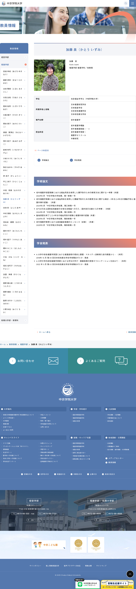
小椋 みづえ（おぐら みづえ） (12, 160)
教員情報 (14, 48)
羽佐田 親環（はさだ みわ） (13, 223)
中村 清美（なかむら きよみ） (12, 215)
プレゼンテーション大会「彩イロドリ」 (16, 446)
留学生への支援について (11, 455)
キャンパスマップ (46, 446)
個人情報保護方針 (52, 566)
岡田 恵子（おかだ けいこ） (12, 125)
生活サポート (7, 452)
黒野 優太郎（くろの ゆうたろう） (12, 284)
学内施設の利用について (48, 424)
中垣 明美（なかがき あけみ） (13, 191)
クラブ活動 (6, 443)
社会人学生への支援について (12, 458)
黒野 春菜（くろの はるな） (12, 293)
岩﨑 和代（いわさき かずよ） (12, 151)
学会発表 (77, 160)
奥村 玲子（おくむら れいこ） (12, 232)
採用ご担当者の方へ (79, 453)
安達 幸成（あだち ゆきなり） (12, 73)
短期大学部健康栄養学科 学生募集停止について (18, 415)
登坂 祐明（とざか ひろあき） (12, 107)
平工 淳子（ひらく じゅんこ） (12, 183)
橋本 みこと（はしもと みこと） (12, 249)
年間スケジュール (46, 443)
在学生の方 (44, 474)
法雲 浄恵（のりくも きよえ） (13, 276)
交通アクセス (7, 427)
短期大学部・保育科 (9, 320)
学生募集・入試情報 (113, 415)
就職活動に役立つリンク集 (81, 459)
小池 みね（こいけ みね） (13, 258)
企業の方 (93, 474)
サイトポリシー (35, 566)
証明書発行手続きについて (49, 461)
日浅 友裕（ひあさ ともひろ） (12, 99)
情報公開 (6, 424)
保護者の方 (61, 474)
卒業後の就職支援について (81, 456)
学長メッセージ (45, 415)
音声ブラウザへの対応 (72, 566)
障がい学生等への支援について (50, 455)
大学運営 (6, 421)
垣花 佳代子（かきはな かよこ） (12, 267)
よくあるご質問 (8, 430)
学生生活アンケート (9, 461)
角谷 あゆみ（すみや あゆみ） (12, 168)
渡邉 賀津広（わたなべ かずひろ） (14, 134)
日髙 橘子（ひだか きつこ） (12, 116)
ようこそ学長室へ (9, 418)
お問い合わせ (44, 427)
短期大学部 (76, 421)
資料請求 (110, 421)
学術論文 (45, 160)
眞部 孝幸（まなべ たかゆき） (12, 81)
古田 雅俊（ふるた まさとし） (12, 90)
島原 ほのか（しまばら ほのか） (12, 302)
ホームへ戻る (45, 332)
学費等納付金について (114, 418)
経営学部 (5, 57)
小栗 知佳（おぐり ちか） (11, 310)
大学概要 (43, 418)
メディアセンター (116, 458)
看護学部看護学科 (78, 418)
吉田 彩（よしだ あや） (12, 207)
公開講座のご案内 (113, 446)
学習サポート (44, 449)
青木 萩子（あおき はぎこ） (12, 142)
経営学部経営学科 (78, 415)
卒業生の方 (77, 474)
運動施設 (6, 449)
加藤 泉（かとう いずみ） (11, 200)
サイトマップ (101, 566)
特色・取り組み (45, 421)
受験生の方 (28, 474)
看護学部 (5, 64)
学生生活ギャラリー (46, 458)
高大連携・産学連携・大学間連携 (118, 449)
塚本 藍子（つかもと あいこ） (12, 241)
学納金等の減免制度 (46, 452)
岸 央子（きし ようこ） (12, 176)
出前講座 (110, 443)
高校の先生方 (110, 474)
